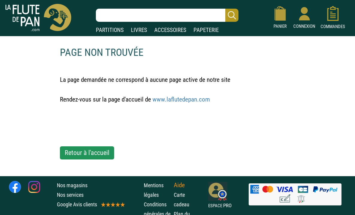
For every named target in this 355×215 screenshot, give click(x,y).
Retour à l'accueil (87, 152)
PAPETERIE (206, 30)
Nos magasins (72, 185)
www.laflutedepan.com (181, 99)
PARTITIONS (110, 30)
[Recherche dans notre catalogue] (167, 15)
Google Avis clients (90, 204)
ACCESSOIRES (170, 30)
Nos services (70, 195)
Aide (179, 185)
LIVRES (139, 30)
